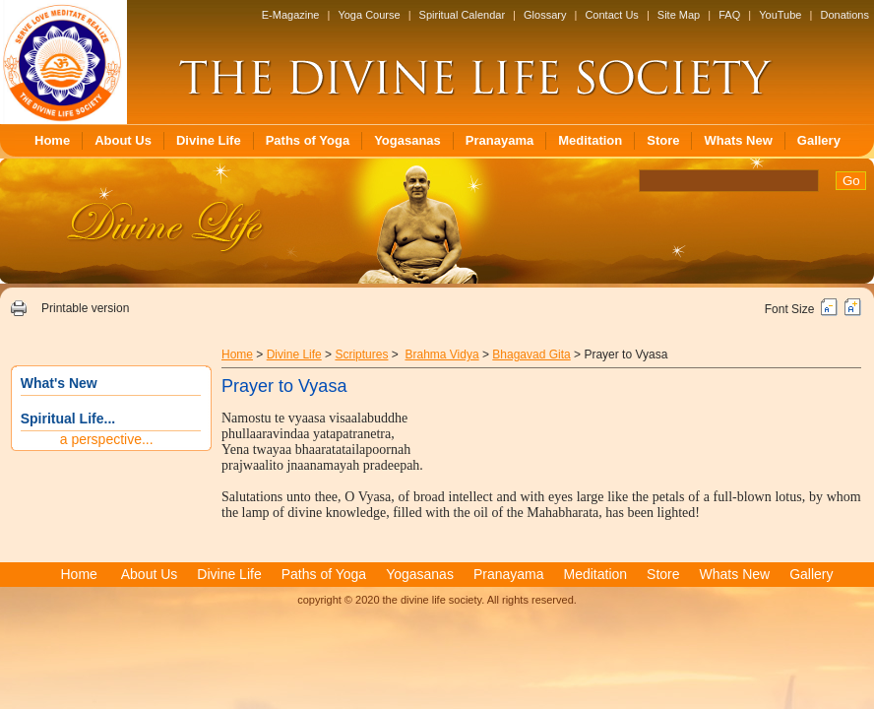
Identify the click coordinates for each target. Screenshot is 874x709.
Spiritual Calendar (462, 15)
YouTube (780, 15)
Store (663, 140)
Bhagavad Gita (531, 354)
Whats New (738, 140)
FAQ (729, 15)
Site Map (678, 15)
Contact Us (611, 15)
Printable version (85, 308)
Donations (844, 15)
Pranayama (499, 140)
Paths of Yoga (307, 140)
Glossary (545, 15)
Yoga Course (369, 15)
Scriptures (361, 354)
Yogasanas (407, 140)
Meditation (590, 140)
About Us (123, 140)
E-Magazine (291, 15)
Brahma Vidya (441, 354)
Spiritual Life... (68, 418)
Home (52, 140)
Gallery (819, 140)
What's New (59, 383)
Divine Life (208, 140)
